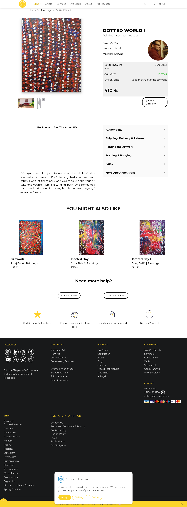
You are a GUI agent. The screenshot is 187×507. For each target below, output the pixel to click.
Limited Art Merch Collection (19, 485)
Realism (8, 448)
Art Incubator (104, 4)
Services (61, 4)
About (88, 4)
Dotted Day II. (142, 259)
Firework (17, 259)
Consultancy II (152, 369)
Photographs (11, 469)
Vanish (147, 361)
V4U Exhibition (152, 372)
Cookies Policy (58, 430)
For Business (58, 441)
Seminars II (150, 365)
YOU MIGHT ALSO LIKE (93, 209)
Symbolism (10, 457)
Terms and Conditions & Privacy (68, 426)
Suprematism (11, 461)
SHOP (37, 4)
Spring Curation (12, 489)
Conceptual (10, 432)
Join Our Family (152, 350)
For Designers (58, 445)
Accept (64, 497)
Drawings (9, 465)
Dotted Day (80, 259)
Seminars (149, 353)
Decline (95, 497)
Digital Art (9, 481)
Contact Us (57, 422)
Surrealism (9, 452)
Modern (8, 440)
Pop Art (8, 444)
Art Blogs (76, 4)
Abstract (8, 428)
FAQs (54, 437)
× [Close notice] (181, 503)
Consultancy (151, 357)
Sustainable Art (12, 477)
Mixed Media (11, 473)
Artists (48, 4)
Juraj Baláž (161, 64)
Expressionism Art (13, 424)
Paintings (9, 421)
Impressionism (12, 436)
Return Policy (58, 434)
